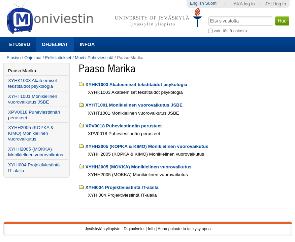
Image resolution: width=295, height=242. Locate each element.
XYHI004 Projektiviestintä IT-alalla (122, 187)
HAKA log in (242, 3)
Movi (79, 57)
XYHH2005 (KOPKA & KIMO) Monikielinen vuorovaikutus (147, 146)
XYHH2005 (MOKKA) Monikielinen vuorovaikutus (139, 166)
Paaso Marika (22, 70)
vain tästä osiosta (230, 30)
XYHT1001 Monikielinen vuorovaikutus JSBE (134, 105)
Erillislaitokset (58, 57)
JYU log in (275, 3)
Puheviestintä (100, 57)
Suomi (211, 3)
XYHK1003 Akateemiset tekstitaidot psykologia (136, 84)
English (197, 3)
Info (151, 229)
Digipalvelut (134, 229)
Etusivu (19, 44)
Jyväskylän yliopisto (102, 229)
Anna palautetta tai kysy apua (184, 229)
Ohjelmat (55, 44)
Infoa (87, 44)
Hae (207, 15)
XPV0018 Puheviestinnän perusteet (124, 125)
